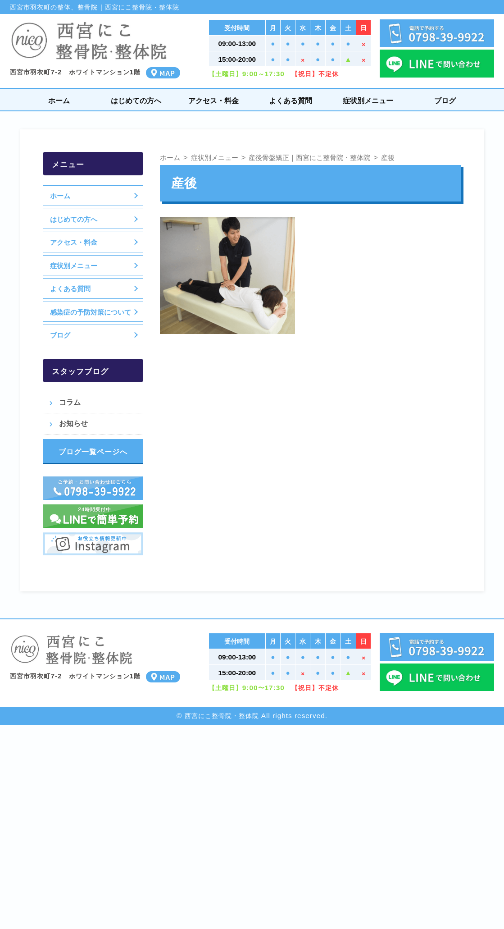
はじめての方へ (136, 100)
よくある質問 (290, 100)
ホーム (59, 100)
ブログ (445, 100)
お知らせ (73, 423)
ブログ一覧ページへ (93, 451)
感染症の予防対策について (90, 312)
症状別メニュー (368, 100)
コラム (70, 402)
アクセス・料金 (213, 100)
